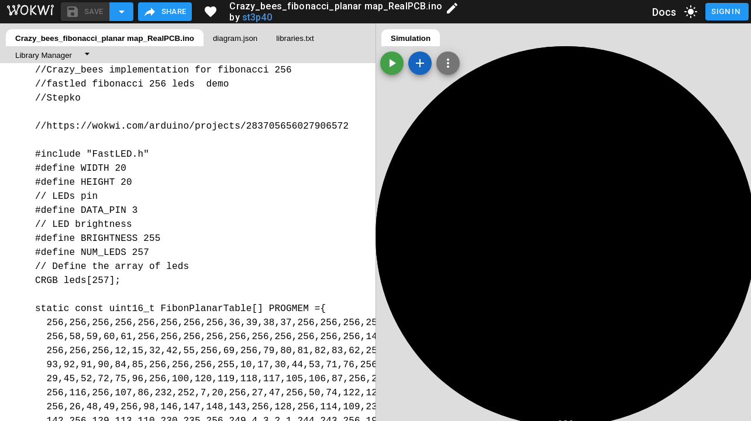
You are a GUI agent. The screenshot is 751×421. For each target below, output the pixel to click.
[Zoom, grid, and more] (448, 63)
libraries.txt (295, 38)
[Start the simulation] (392, 63)
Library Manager (43, 55)
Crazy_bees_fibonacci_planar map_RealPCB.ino (104, 38)
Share (165, 12)
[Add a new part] (420, 63)
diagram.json (235, 38)
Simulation (410, 38)
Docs (664, 12)
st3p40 (257, 17)
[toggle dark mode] (691, 12)
